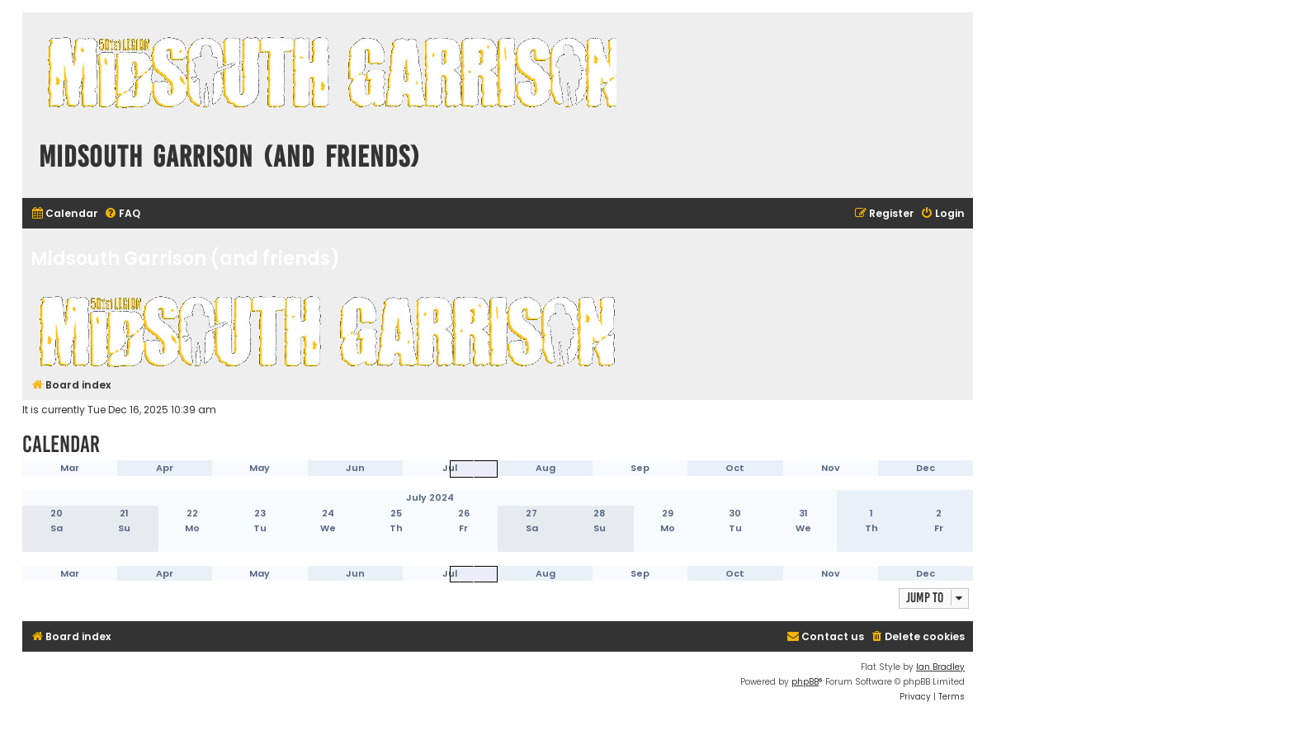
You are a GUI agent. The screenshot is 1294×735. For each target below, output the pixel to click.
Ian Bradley (940, 667)
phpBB (805, 682)
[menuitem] (64, 214)
